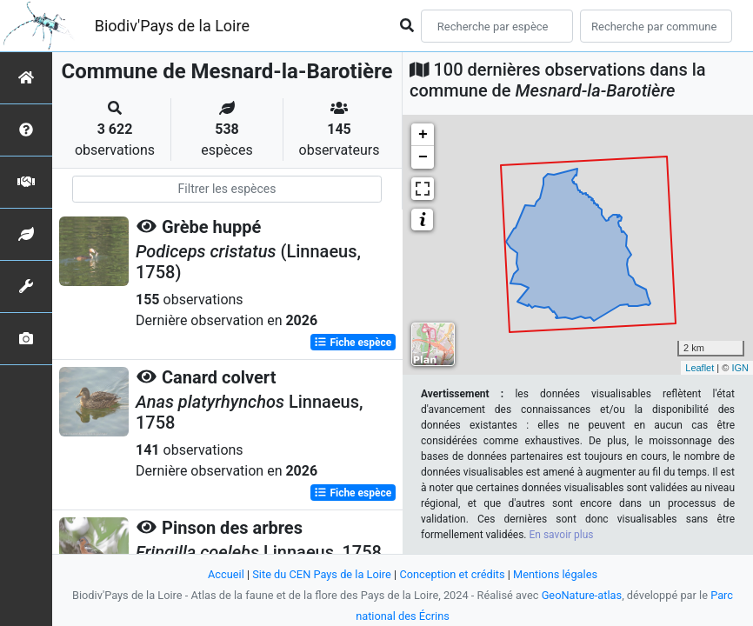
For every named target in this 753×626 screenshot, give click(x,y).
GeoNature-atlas (582, 595)
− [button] (423, 157)
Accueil (226, 574)
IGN (740, 368)
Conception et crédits (451, 574)
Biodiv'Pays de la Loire (172, 26)
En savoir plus (562, 535)
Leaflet (699, 368)
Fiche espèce (352, 342)
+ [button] (423, 134)
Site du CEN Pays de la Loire (321, 574)
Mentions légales (555, 574)
